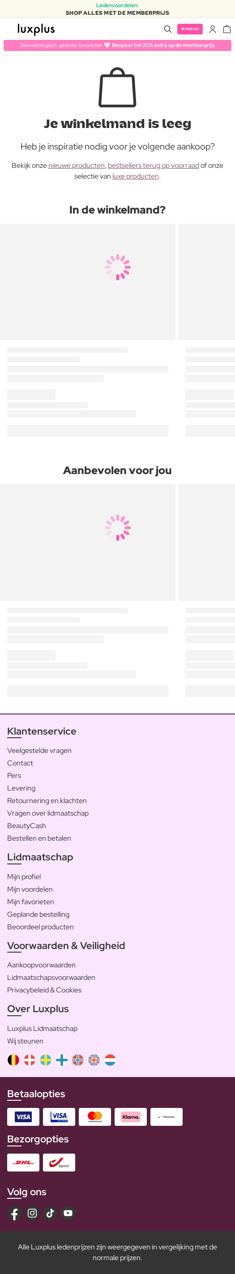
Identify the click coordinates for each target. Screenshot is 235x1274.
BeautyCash (26, 825)
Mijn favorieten (30, 901)
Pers (14, 775)
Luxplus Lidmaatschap (42, 1028)
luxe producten (135, 176)
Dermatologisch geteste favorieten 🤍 (117, 45)
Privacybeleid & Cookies (44, 990)
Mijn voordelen (30, 889)
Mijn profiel (24, 876)
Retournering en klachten (47, 800)
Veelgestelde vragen (39, 750)
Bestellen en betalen (39, 838)
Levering (21, 788)
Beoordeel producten (40, 927)
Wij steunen (25, 1041)
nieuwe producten (76, 165)
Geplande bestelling (38, 914)
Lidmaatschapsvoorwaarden (51, 977)
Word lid (190, 29)
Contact (20, 763)
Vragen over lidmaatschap (48, 813)
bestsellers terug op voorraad (153, 165)
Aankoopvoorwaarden (41, 965)
